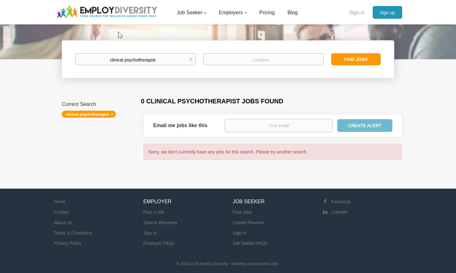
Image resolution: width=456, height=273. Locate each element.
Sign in (357, 12)
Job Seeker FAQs (250, 243)
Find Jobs (356, 59)
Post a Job (153, 212)
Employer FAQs (158, 243)
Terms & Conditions (73, 233)
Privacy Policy (67, 243)
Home (60, 201)
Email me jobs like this (180, 125)
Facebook (341, 201)
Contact (61, 212)
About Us (63, 222)
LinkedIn (339, 212)
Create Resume (248, 222)
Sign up (387, 12)
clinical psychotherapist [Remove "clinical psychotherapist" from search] (87, 114)
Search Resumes (160, 222)
